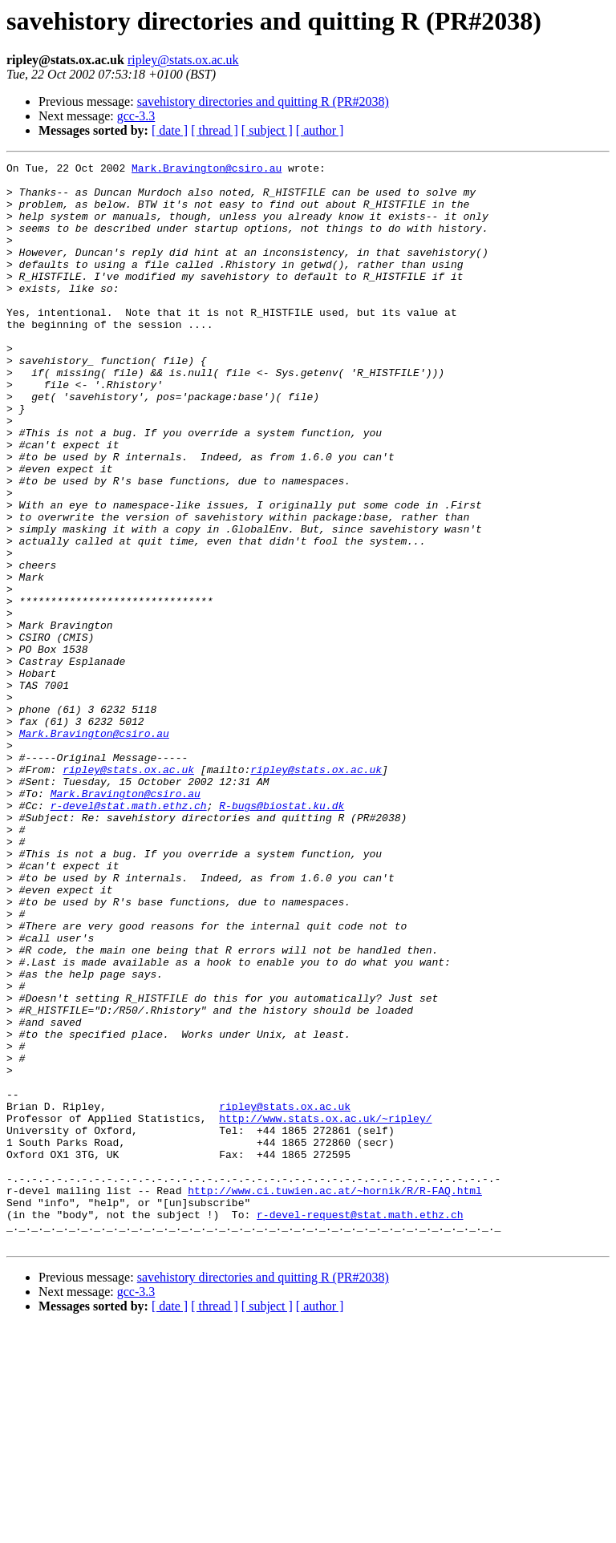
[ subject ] (267, 130)
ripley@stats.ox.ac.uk (183, 60)
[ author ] (320, 130)
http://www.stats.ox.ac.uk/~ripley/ (325, 1310)
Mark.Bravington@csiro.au (207, 170)
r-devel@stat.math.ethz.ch (129, 935)
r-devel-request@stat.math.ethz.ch (360, 1426)
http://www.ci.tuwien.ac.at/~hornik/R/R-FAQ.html (335, 1397)
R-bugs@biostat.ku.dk (281, 935)
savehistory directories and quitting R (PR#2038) (263, 101)
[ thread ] (214, 130)
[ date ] (170, 130)
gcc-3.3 (136, 116)
